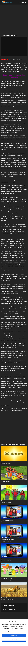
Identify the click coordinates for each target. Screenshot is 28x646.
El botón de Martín (6, 559)
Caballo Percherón (6, 598)
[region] (14, 632)
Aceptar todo (14, 635)
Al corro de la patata (7, 520)
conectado (18, 608)
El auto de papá (5, 481)
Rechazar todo (14, 643)
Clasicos (3, 59)
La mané (3, 462)
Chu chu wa (4, 501)
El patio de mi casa (6, 578)
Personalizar (14, 639)
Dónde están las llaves (7, 539)
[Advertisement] (14, 20)
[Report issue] (8, 59)
